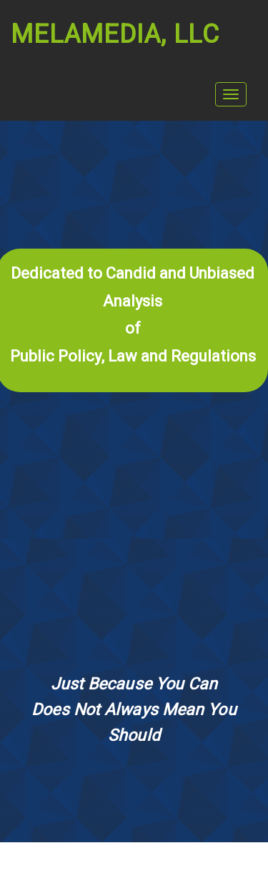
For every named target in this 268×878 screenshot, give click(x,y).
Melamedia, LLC (115, 35)
